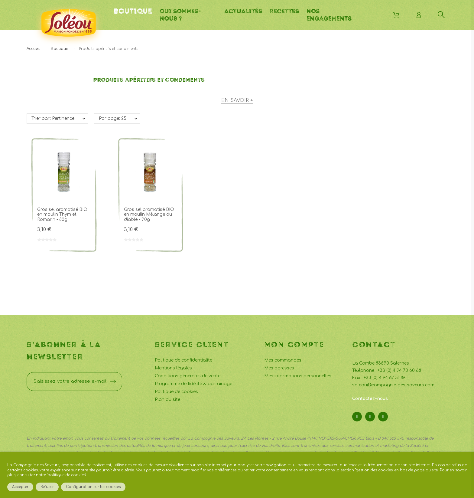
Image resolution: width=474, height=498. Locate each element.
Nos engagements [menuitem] (329, 15)
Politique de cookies (176, 391)
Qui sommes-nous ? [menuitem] (180, 15)
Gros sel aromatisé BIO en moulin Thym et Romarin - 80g (62, 214)
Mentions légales (173, 368)
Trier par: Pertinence (52, 118)
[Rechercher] (441, 14)
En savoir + (237, 100)
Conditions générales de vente (187, 376)
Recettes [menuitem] (284, 11)
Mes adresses (279, 368)
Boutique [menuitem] (133, 11)
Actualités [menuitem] (243, 11)
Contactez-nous (370, 398)
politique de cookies (66, 475)
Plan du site (167, 399)
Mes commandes (282, 360)
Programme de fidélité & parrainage (193, 384)
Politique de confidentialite (183, 360)
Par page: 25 (112, 118)
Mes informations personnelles (297, 376)
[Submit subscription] (113, 381)
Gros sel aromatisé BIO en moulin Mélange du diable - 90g (149, 214)
